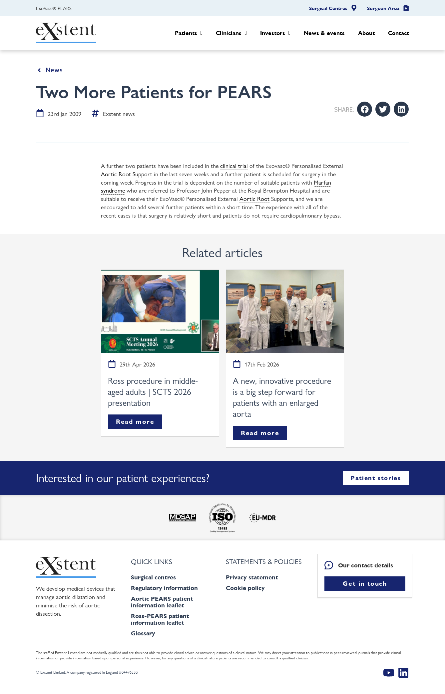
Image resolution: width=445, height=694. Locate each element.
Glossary (143, 633)
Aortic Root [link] (254, 198)
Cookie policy (245, 588)
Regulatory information (164, 588)
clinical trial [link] (234, 165)
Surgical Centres (328, 8)
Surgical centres (153, 577)
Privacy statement (252, 577)
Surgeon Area (383, 8)
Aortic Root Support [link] (126, 173)
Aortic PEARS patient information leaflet (162, 602)
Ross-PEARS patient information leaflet (160, 619)
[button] (364, 109)
